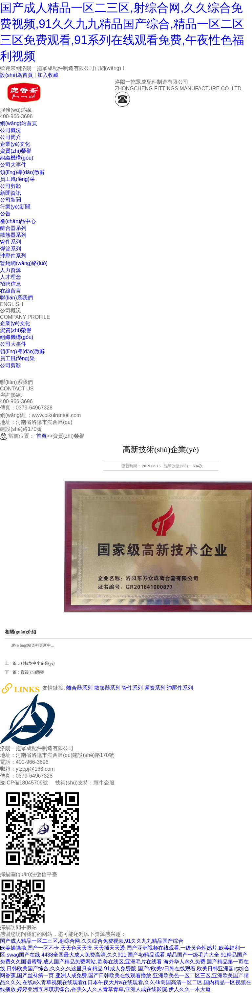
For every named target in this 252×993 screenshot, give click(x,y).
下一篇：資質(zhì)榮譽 (24, 672)
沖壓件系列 (180, 688)
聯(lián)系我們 (16, 297)
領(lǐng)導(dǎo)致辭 (22, 351)
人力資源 (10, 270)
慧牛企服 (104, 782)
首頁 (41, 436)
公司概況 (10, 130)
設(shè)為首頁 (16, 75)
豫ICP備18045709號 (24, 782)
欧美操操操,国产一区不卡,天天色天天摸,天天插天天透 (62, 948)
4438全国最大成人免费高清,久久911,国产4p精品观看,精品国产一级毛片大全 (130, 955)
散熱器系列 (107, 688)
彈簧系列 (154, 688)
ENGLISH (11, 304)
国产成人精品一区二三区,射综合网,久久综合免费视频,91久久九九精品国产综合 (91, 941)
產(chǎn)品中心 (18, 221)
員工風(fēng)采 (17, 358)
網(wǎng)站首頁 (18, 123)
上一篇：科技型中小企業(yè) (29, 663)
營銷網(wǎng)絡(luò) (24, 263)
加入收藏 (47, 75)
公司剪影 (10, 365)
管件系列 (132, 688)
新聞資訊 (10, 193)
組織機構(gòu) (16, 337)
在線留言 (10, 291)
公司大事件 (13, 344)
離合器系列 (79, 688)
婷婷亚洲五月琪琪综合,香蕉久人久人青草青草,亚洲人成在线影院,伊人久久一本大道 (113, 989)
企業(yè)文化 (15, 323)
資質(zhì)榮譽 (16, 330)
